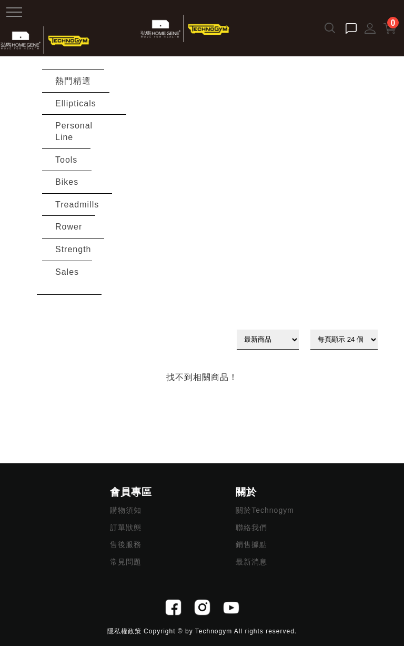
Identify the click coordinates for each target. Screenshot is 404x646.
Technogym (213, 631)
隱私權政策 (124, 631)
